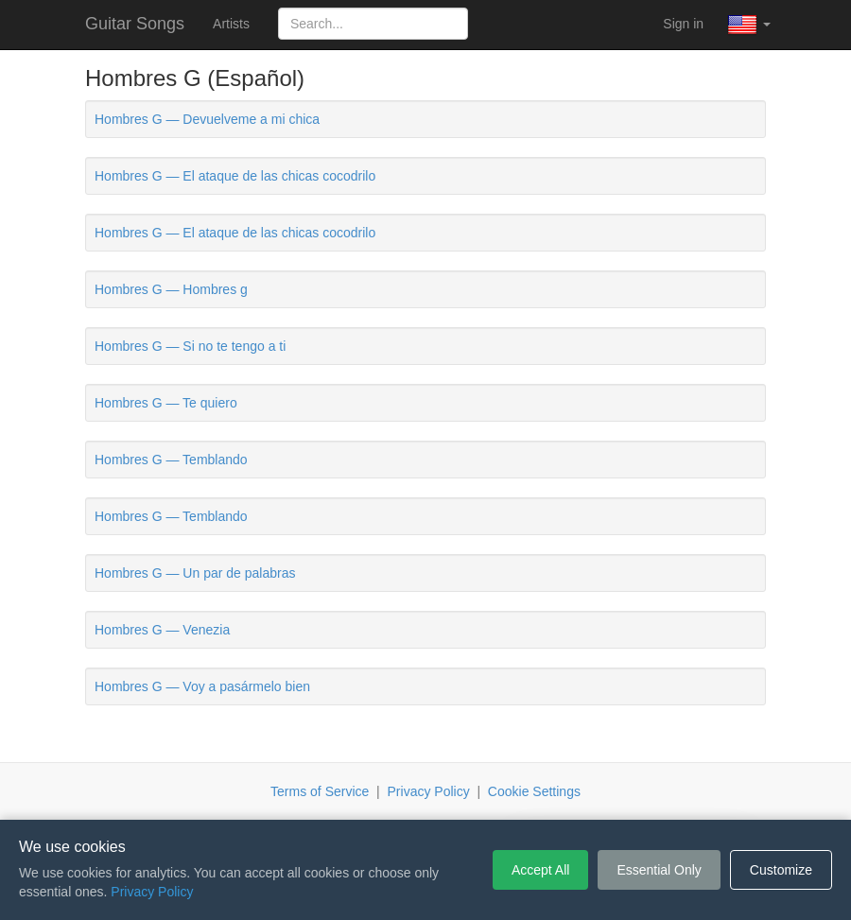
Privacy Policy (429, 791)
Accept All (540, 869)
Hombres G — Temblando (171, 459)
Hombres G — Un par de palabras (195, 573)
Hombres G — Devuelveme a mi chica (207, 119)
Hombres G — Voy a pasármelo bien (202, 686)
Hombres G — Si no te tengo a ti (190, 346)
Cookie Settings (534, 791)
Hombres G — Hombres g (171, 289)
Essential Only (659, 869)
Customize (781, 869)
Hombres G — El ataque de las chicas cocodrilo (235, 175)
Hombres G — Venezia (162, 629)
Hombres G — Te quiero (166, 402)
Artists (231, 23)
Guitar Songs (134, 23)
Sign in (683, 23)
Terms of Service (319, 791)
